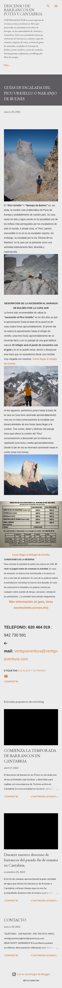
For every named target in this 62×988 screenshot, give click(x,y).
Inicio (7, 65)
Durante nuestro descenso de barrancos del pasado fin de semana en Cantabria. (31, 860)
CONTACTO (15, 919)
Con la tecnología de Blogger (31, 974)
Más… (21, 65)
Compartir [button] (11, 681)
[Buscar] (48, 6)
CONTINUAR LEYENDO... (44, 796)
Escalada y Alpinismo (32, 670)
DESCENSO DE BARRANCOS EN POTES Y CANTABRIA (23, 9)
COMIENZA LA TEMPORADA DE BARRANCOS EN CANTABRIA (30, 756)
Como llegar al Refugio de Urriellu (31, 554)
